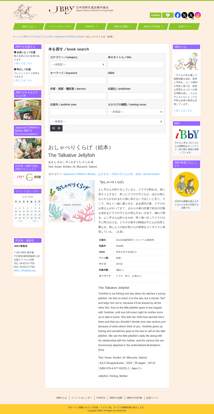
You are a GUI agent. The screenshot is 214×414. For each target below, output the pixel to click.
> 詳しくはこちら (23, 63)
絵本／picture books (147, 174)
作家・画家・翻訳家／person (68, 88)
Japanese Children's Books (79, 174)
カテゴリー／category (63, 57)
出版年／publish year (63, 104)
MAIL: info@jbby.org (25, 270)
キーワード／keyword (63, 73)
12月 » (35, 221)
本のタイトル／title (119, 57)
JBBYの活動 (121, 26)
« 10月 (20, 221)
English (155, 15)
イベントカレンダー (60, 26)
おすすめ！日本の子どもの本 (115, 174)
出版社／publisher (119, 88)
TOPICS (89, 26)
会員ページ (184, 26)
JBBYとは (27, 26)
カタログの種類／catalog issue (127, 104)
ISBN (111, 73)
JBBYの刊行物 (151, 26)
